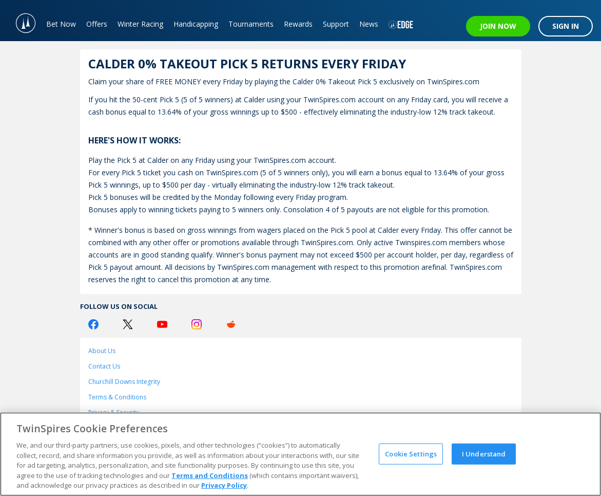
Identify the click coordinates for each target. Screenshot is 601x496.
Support (336, 24)
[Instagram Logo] (196, 324)
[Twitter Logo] (128, 324)
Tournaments (251, 24)
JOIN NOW (498, 26)
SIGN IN (565, 26)
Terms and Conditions (209, 475)
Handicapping (195, 24)
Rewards (298, 24)
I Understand (484, 453)
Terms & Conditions (117, 397)
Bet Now (61, 24)
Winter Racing (140, 24)
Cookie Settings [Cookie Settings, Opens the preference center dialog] (411, 453)
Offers (96, 24)
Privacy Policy (224, 485)
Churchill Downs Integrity (124, 381)
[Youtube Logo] (162, 324)
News (368, 24)
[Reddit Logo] (231, 324)
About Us (101, 350)
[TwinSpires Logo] (20, 20)
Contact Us (104, 366)
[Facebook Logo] (93, 324)
